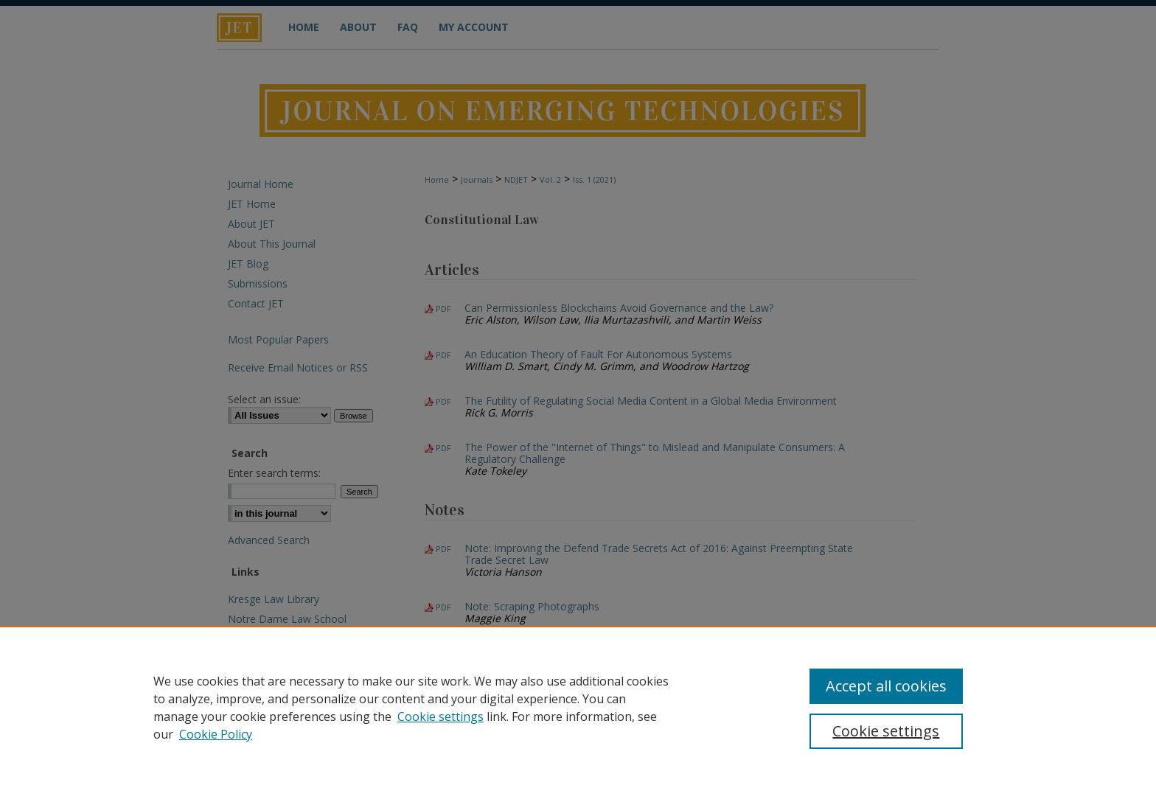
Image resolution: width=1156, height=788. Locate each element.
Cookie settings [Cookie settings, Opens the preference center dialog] (885, 731)
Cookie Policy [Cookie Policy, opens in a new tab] (215, 734)
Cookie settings (440, 716)
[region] (578, 707)
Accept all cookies (886, 686)
